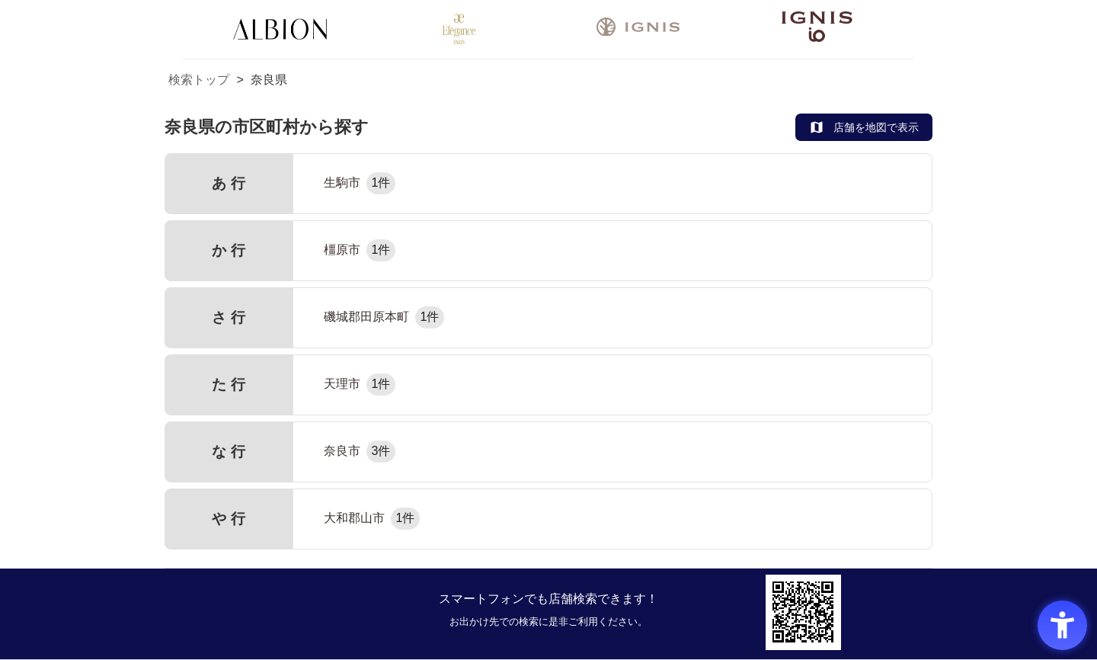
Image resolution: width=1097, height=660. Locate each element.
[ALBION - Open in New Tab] (279, 29)
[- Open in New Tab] (638, 30)
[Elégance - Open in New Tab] (458, 29)
